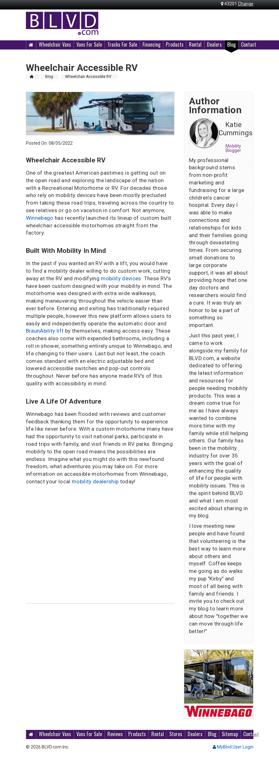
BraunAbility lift (45, 331)
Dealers (214, 44)
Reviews (115, 734)
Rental (195, 44)
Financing (152, 44)
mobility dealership (95, 481)
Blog (231, 44)
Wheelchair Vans (55, 44)
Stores (175, 734)
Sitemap (230, 734)
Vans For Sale (89, 44)
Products (175, 44)
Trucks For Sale (122, 44)
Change (245, 3)
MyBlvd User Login (233, 746)
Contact (248, 44)
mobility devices (121, 278)
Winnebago (39, 218)
